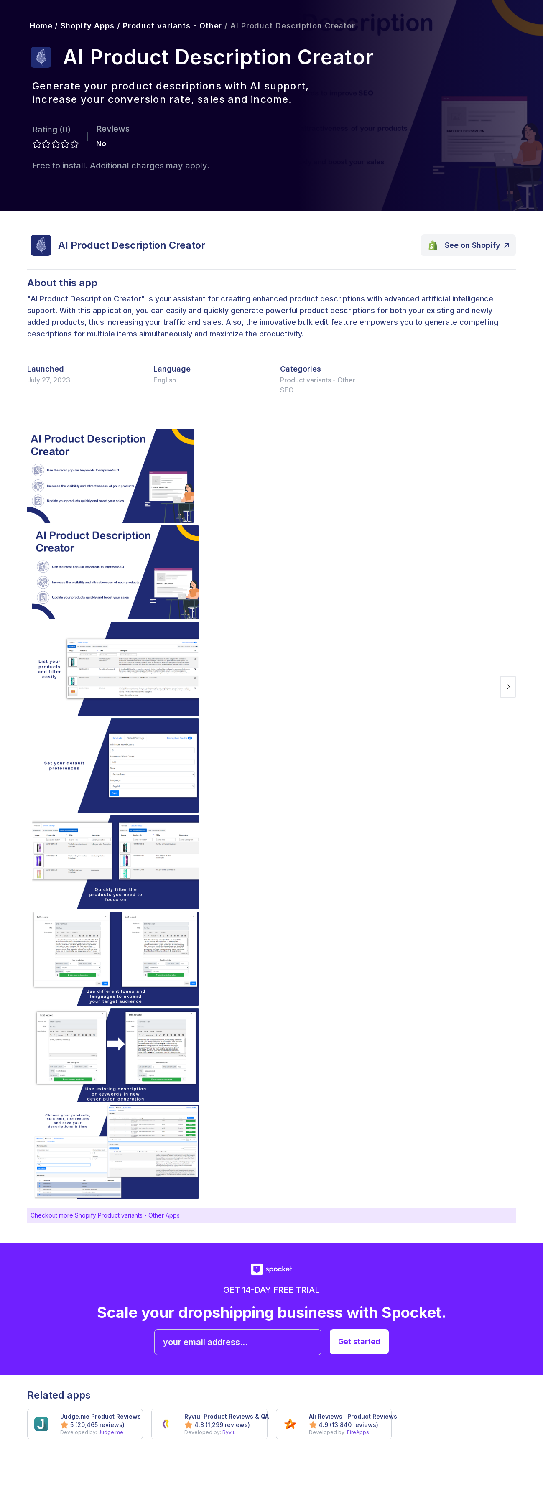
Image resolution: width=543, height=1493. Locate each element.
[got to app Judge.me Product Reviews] (85, 1424)
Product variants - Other (317, 380)
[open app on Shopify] (468, 245)
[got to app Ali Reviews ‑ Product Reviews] (334, 1424)
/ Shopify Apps (83, 25)
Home (40, 25)
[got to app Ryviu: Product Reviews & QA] (209, 1424)
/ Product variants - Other (168, 25)
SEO (287, 390)
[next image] (508, 687)
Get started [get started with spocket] (359, 1341)
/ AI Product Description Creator (288, 25)
